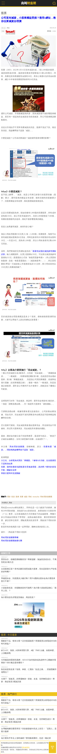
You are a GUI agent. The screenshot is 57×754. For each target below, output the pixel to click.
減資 (25, 497)
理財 (9, 497)
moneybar (36, 497)
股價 (17, 497)
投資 (13, 497)
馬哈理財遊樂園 (10, 32)
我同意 (52, 747)
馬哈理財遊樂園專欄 (9, 537)
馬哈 (30, 497)
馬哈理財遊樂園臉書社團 (11, 541)
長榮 (21, 497)
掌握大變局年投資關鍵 (10, 473)
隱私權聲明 (25, 747)
